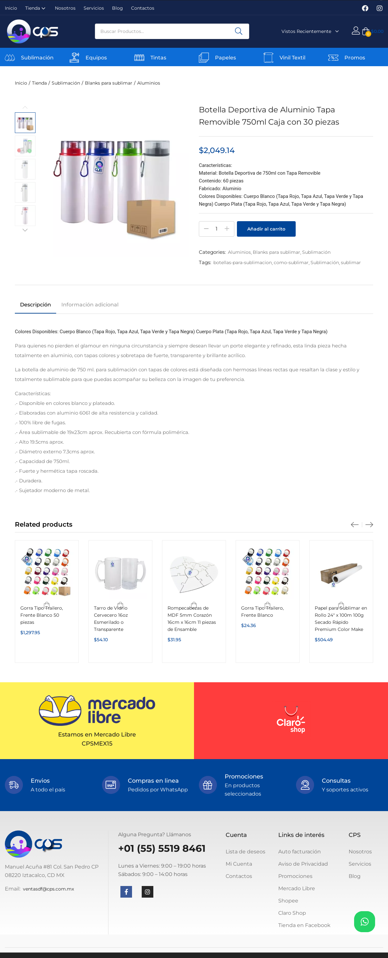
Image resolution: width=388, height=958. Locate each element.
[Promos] (333, 58)
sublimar (351, 262)
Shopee (288, 901)
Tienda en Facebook (304, 925)
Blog (117, 8)
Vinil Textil (292, 58)
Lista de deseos (245, 852)
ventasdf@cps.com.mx (48, 889)
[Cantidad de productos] (217, 228)
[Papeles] (204, 58)
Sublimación (37, 58)
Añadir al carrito (266, 229)
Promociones (295, 876)
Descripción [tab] (35, 305)
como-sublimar (291, 262)
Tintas (158, 58)
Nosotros (65, 8)
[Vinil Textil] (268, 58)
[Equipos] (74, 58)
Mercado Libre (296, 888)
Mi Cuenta (239, 864)
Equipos (96, 58)
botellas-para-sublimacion (242, 262)
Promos (354, 58)
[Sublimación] (10, 58)
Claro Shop (292, 913)
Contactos (142, 8)
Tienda (36, 8)
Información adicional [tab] (89, 305)
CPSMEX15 (97, 743)
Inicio (11, 8)
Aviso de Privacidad (303, 864)
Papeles (225, 58)
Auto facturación (299, 852)
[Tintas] (139, 58)
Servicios (94, 8)
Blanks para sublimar (108, 83)
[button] (372, 31)
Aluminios (148, 83)
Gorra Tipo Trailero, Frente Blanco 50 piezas (41, 615)
